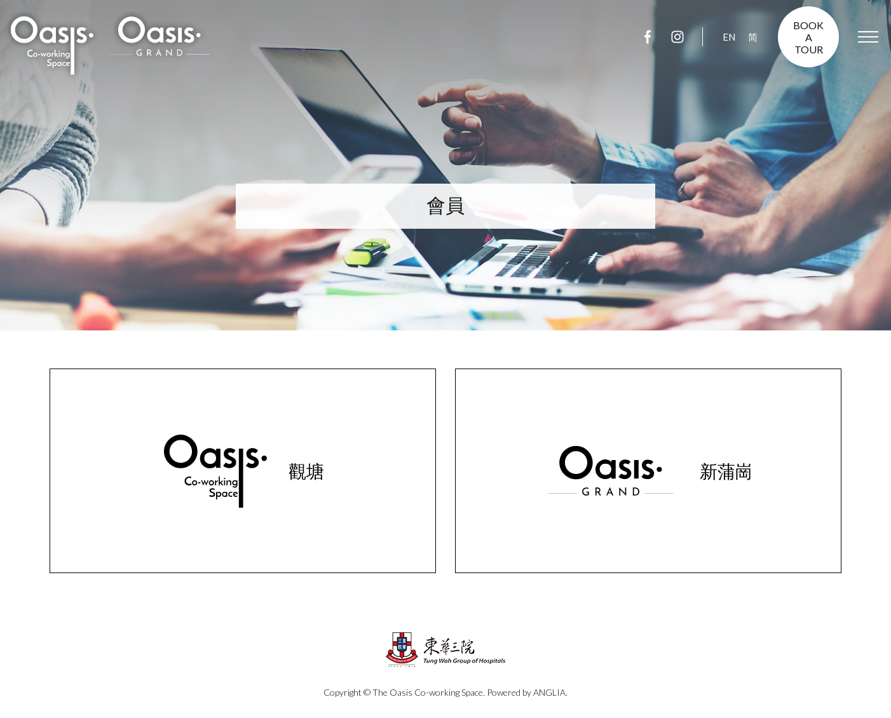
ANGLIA (549, 692)
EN (729, 37)
